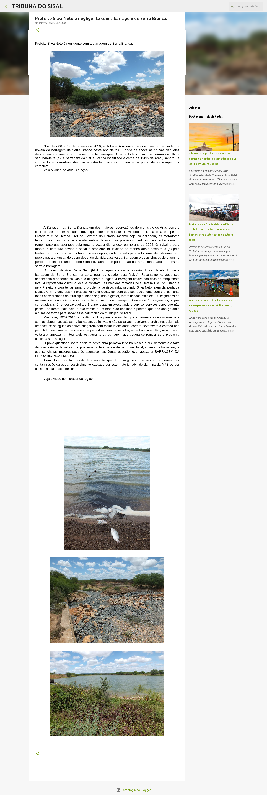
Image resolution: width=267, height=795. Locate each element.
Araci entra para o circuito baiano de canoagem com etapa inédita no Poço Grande (211, 305)
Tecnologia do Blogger (133, 790)
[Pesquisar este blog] (244, 6)
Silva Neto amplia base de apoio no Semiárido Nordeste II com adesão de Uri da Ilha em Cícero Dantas (213, 158)
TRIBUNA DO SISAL (37, 6)
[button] (37, 30)
